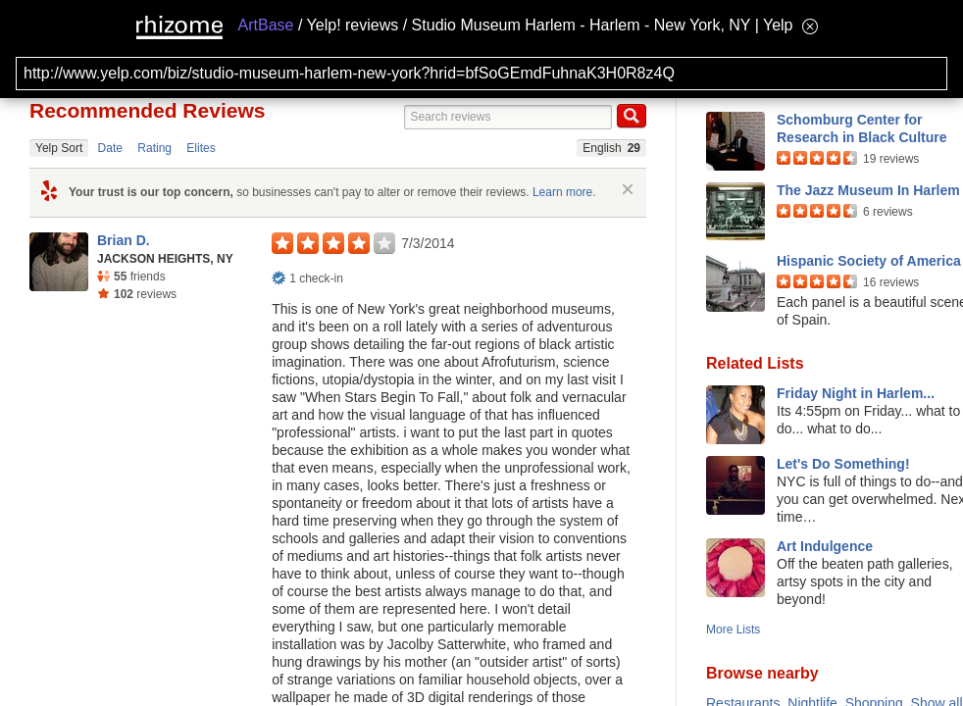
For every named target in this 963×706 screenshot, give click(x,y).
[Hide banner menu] (810, 26)
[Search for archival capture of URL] (481, 73)
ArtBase (266, 25)
